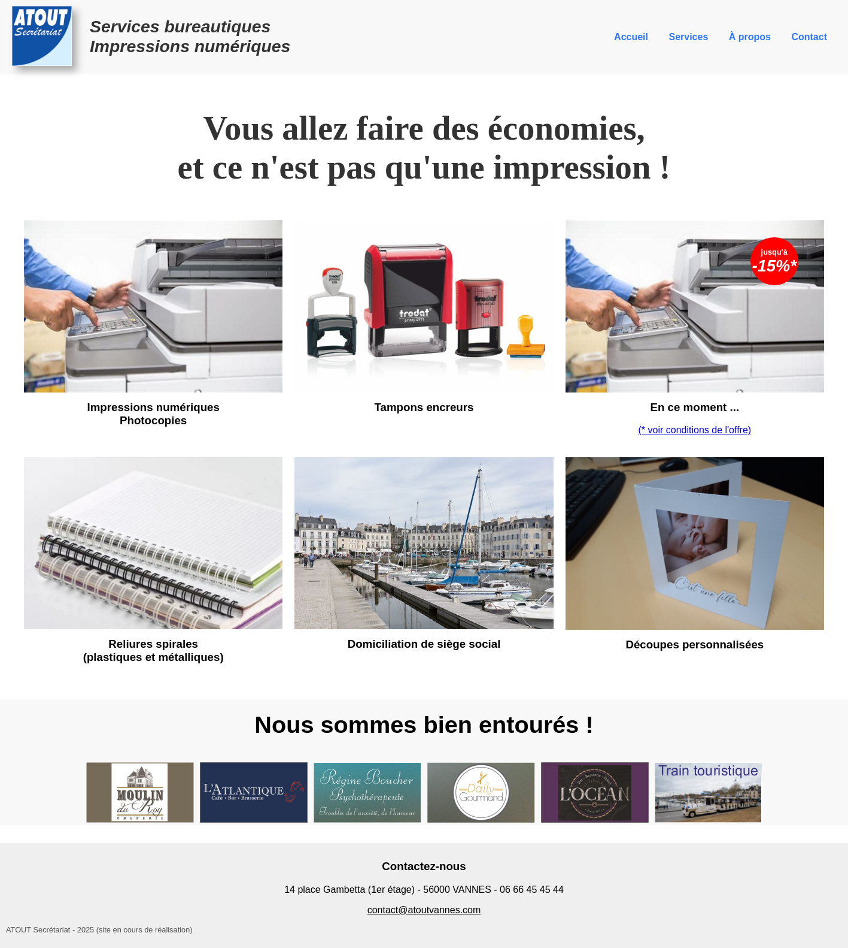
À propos (750, 37)
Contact (809, 37)
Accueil (631, 37)
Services (688, 37)
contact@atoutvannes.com (424, 910)
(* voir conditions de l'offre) (695, 430)
